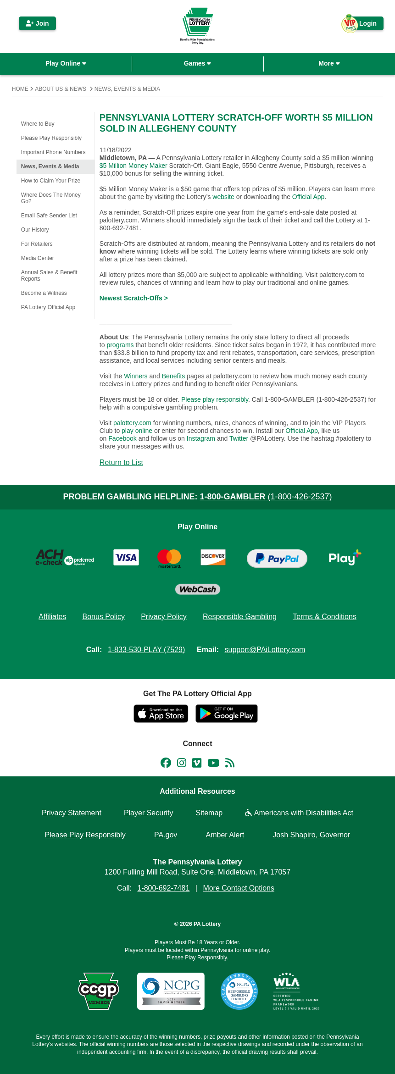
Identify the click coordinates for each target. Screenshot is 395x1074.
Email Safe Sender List (49, 215)
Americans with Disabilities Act (299, 813)
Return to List (121, 462)
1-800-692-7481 (163, 888)
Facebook (122, 438)
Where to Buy (38, 124)
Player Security (148, 813)
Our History (35, 230)
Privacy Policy (164, 616)
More (328, 63)
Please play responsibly (214, 399)
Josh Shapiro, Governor (311, 835)
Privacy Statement (71, 813)
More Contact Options (238, 888)
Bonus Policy (103, 616)
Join (37, 23)
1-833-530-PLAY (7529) (146, 649)
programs (120, 345)
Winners (135, 376)
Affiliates (52, 616)
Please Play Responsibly (51, 138)
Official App (308, 196)
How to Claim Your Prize (50, 180)
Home (20, 89)
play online (137, 430)
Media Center (37, 258)
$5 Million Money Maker (133, 165)
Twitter (238, 438)
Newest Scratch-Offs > (134, 298)
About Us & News (60, 89)
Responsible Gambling (240, 616)
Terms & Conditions (324, 616)
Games (197, 63)
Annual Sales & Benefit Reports (49, 275)
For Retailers (37, 244)
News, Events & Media (127, 89)
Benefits (173, 376)
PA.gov (165, 835)
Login (363, 25)
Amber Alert (225, 835)
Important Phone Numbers (53, 152)
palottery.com (133, 422)
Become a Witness (44, 293)
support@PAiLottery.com (265, 649)
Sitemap (209, 813)
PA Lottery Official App (48, 307)
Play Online (65, 63)
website (223, 196)
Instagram (201, 438)
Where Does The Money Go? (51, 198)
